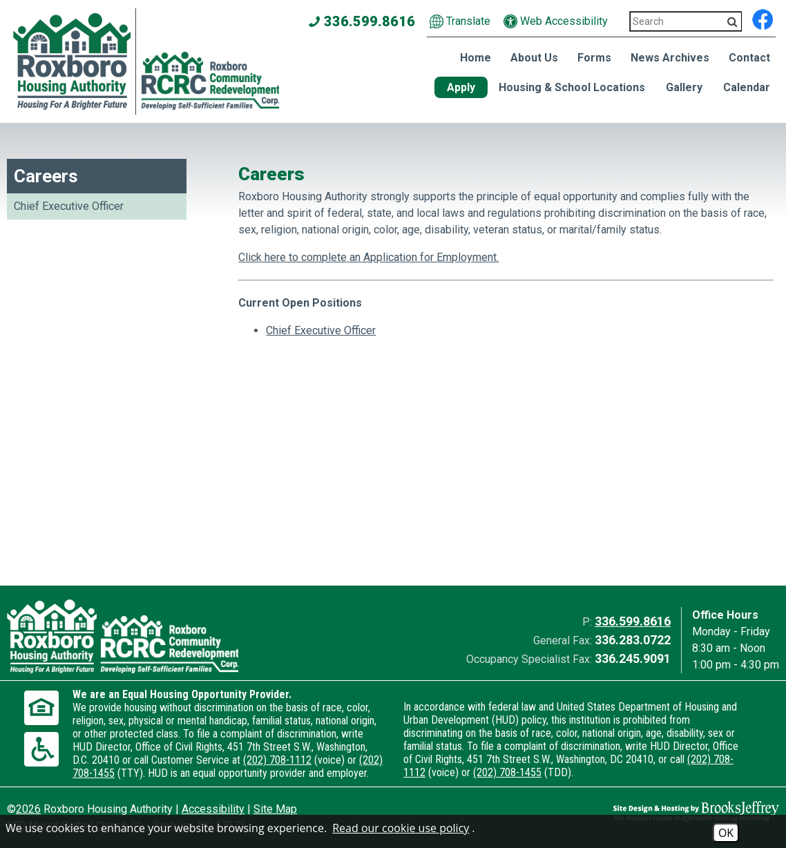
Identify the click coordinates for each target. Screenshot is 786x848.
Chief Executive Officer (69, 206)
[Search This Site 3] (686, 21)
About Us (534, 57)
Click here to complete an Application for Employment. (368, 257)
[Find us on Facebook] (762, 18)
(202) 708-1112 (277, 760)
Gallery (684, 87)
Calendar (746, 87)
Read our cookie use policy (400, 828)
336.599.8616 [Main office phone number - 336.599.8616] (362, 21)
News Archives (670, 57)
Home (475, 57)
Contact (749, 57)
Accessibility (213, 809)
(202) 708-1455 (507, 772)
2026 (28, 809)
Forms (594, 57)
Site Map (275, 809)
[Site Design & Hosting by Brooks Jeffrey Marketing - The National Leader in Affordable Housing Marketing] (683, 811)
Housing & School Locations (572, 87)
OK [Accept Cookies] (726, 832)
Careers (46, 176)
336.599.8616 (633, 621)
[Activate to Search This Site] (732, 21)
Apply (461, 87)
